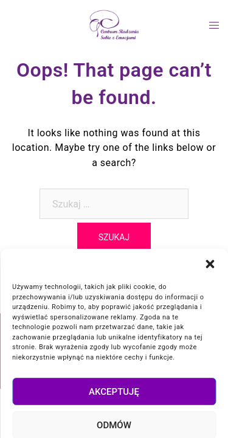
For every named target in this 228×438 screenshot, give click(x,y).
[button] (210, 326)
